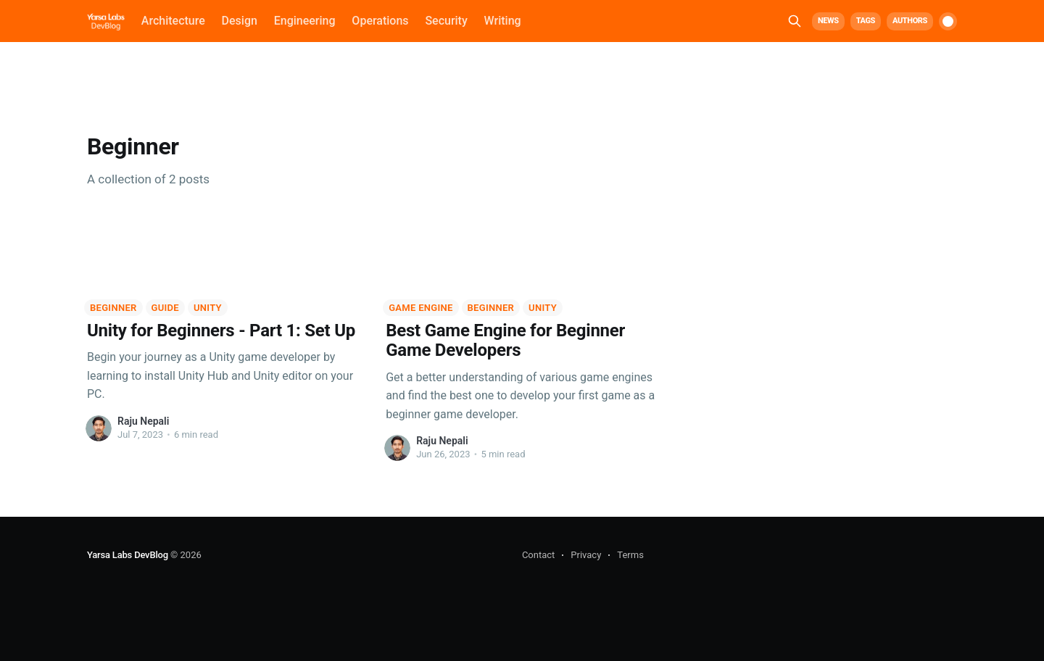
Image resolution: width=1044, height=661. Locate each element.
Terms (630, 554)
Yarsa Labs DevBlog (127, 554)
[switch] (948, 21)
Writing (502, 21)
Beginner (113, 307)
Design (239, 21)
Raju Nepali (143, 421)
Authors (909, 20)
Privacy (586, 554)
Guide (165, 307)
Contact (538, 554)
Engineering (305, 21)
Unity (208, 307)
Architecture (173, 21)
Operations (380, 21)
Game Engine (420, 307)
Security (446, 21)
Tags (865, 20)
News (828, 20)
